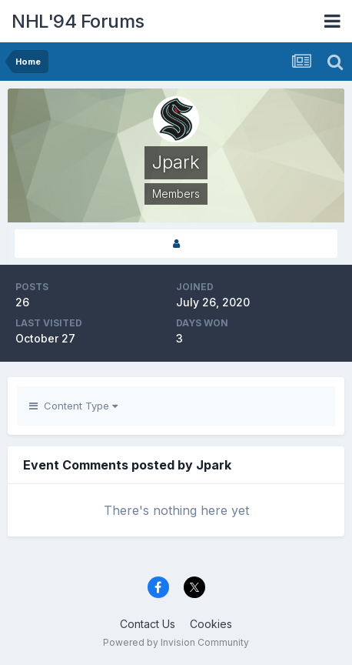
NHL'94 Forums (78, 21)
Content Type (73, 405)
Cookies (211, 623)
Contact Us (147, 623)
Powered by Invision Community (176, 642)
